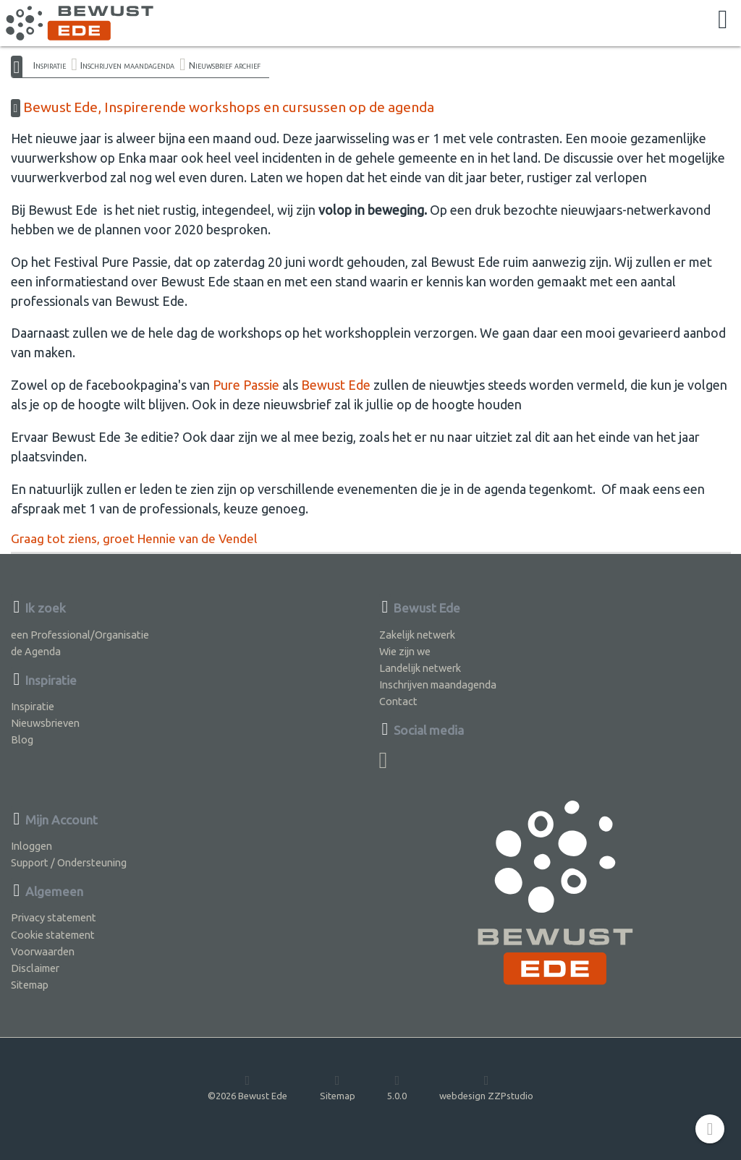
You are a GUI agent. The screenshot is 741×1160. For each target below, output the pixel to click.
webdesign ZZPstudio (486, 1087)
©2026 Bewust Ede (247, 1087)
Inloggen (31, 846)
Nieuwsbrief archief (225, 65)
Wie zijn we (405, 651)
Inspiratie (49, 65)
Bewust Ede (335, 385)
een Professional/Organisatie (80, 634)
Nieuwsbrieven (45, 723)
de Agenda (36, 651)
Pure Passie (246, 385)
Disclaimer (35, 968)
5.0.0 (397, 1087)
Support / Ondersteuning (69, 862)
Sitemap (29, 984)
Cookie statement (53, 935)
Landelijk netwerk (420, 668)
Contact (398, 701)
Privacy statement (53, 917)
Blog (22, 739)
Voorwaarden (43, 951)
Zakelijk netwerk (417, 634)
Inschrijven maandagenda (127, 65)
